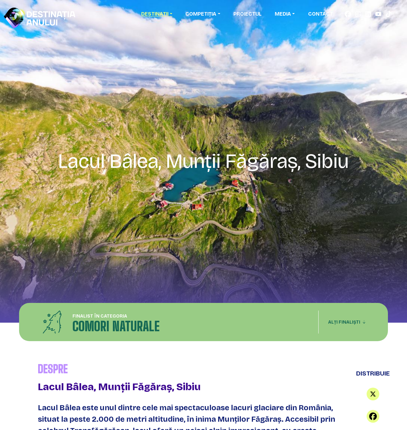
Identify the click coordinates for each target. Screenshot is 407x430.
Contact (320, 14)
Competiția (200, 14)
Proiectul (247, 14)
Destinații (155, 14)
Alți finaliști (347, 322)
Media (283, 14)
